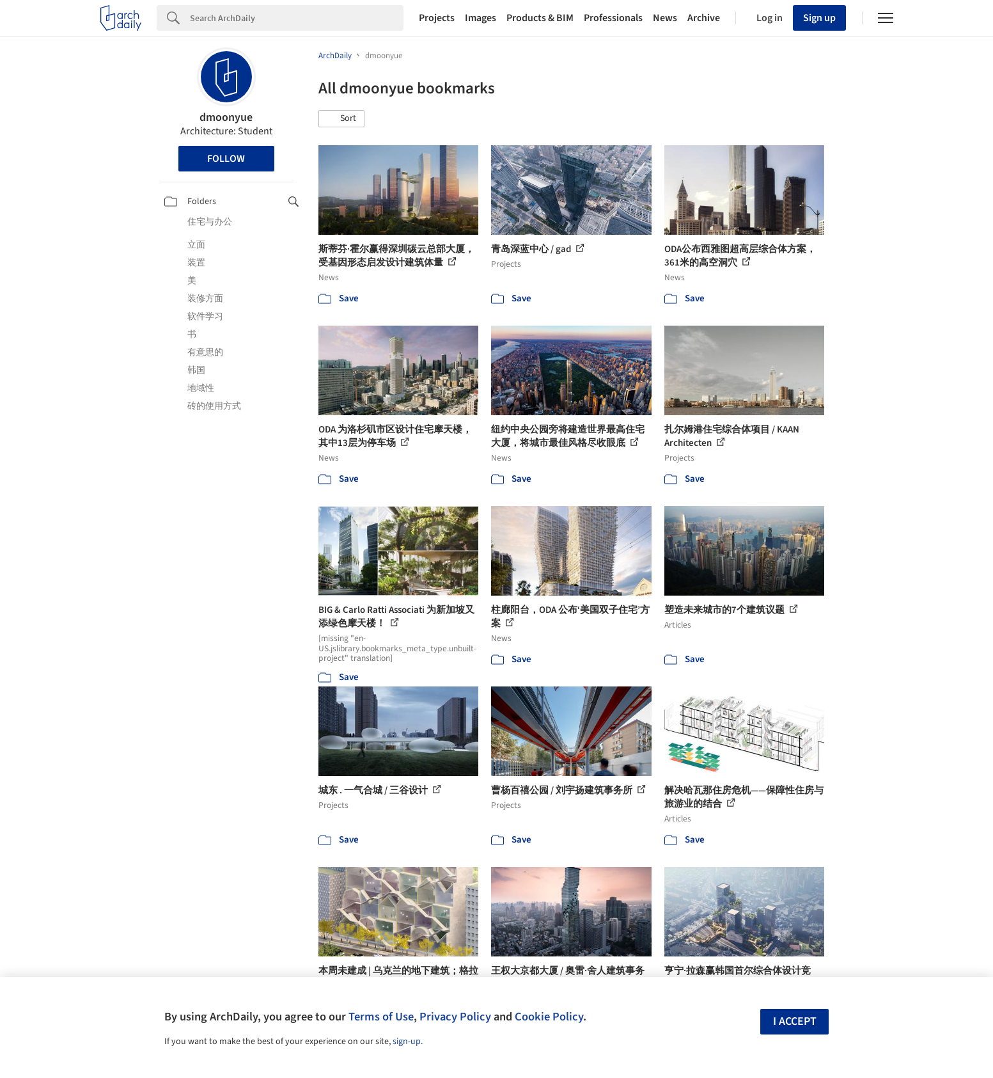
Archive (703, 18)
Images (480, 18)
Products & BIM (540, 18)
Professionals (613, 18)
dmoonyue (226, 117)
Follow (226, 159)
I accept (795, 1021)
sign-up (407, 1041)
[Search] (296, 18)
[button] (341, 119)
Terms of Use (381, 1016)
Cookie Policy (549, 1016)
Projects (437, 18)
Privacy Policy (455, 1016)
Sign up (819, 18)
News (665, 18)
